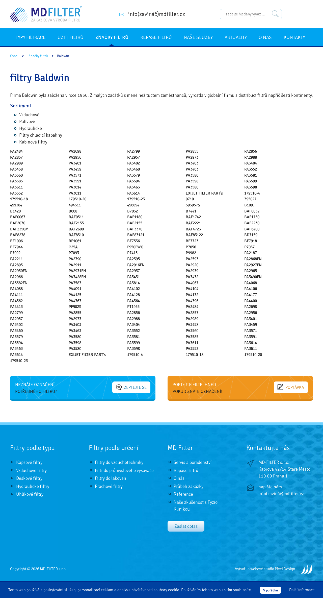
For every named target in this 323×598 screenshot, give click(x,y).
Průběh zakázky (188, 486)
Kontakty (294, 37)
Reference (183, 494)
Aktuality (236, 37)
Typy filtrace (31, 37)
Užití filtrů (71, 37)
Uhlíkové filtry (29, 494)
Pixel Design (285, 568)
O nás (265, 37)
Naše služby (198, 37)
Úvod (13, 56)
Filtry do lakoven (110, 478)
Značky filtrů (111, 37)
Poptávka (292, 387)
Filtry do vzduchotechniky (119, 462)
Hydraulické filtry (32, 486)
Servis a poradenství (193, 462)
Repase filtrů (156, 37)
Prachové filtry (109, 486)
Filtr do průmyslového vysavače (124, 470)
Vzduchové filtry (31, 470)
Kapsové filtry (29, 462)
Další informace (302, 590)
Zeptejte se (133, 387)
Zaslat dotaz (186, 526)
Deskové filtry (29, 478)
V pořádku (270, 590)
